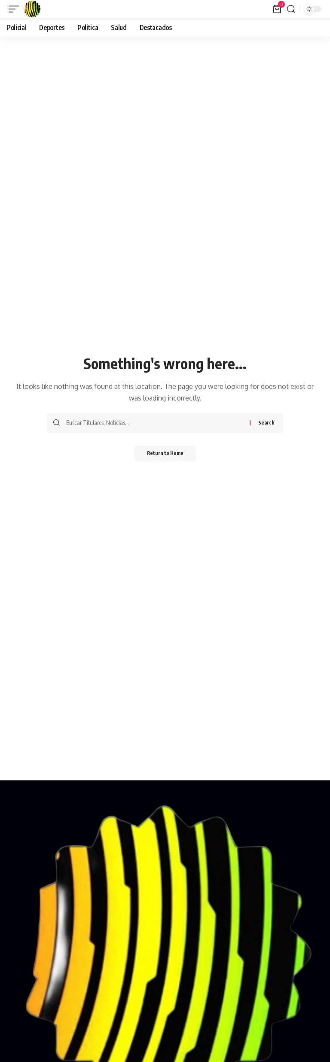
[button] (16, 9)
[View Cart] (277, 9)
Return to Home (165, 454)
